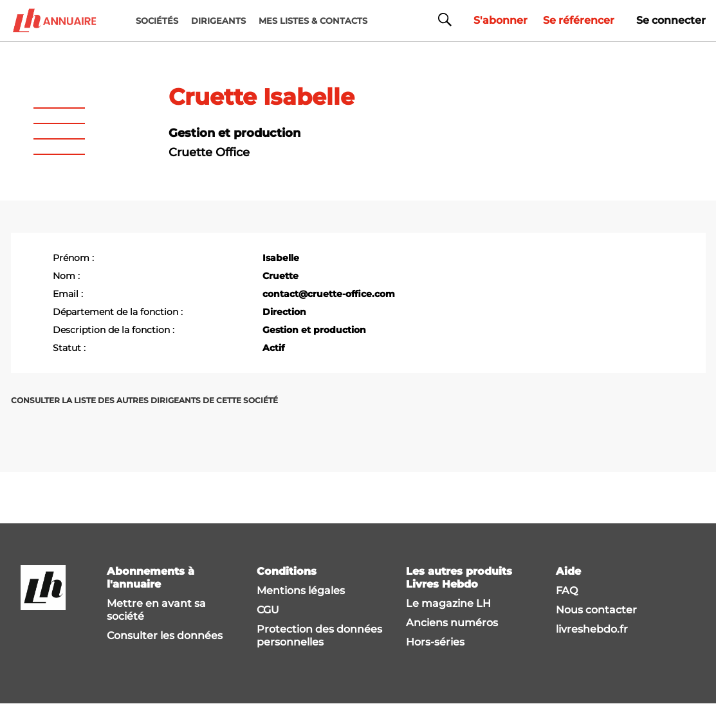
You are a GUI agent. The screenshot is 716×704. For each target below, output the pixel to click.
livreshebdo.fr (592, 629)
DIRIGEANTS (218, 20)
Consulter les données (165, 635)
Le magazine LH (448, 603)
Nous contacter (596, 610)
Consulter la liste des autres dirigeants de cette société (144, 400)
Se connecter (671, 20)
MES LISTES (313, 20)
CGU (268, 610)
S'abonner (500, 20)
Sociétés (157, 20)
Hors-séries (435, 642)
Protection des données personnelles (319, 635)
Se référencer (578, 20)
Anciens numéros (452, 623)
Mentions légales (301, 590)
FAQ (567, 590)
